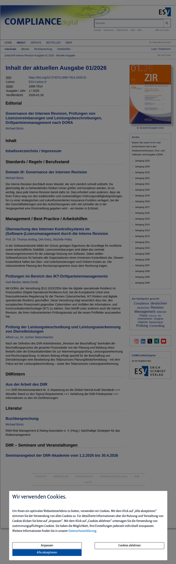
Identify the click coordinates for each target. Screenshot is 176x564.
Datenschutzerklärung (82, 531)
